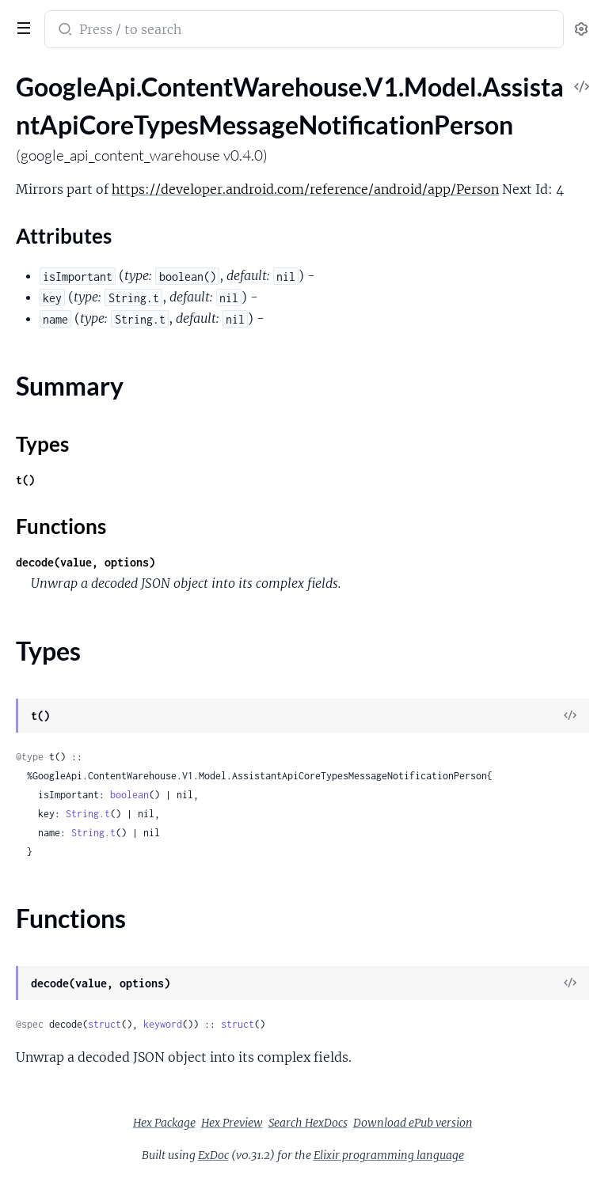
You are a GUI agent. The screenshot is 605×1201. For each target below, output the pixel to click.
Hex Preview (232, 1123)
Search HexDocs (308, 1122)
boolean (129, 795)
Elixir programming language (389, 1155)
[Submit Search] (64, 31)
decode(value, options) (85, 562)
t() (25, 480)
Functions (61, 526)
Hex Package (164, 1123)
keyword (162, 1024)
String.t (88, 814)
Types (42, 444)
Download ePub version (413, 1123)
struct (104, 1024)
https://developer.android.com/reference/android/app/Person (305, 189)
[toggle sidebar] (20, 26)
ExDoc (213, 1155)
